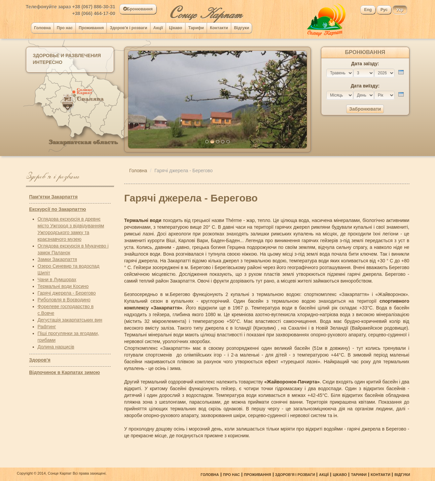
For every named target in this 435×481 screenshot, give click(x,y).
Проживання (91, 28)
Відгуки (241, 28)
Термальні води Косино (63, 286)
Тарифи (196, 28)
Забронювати (365, 109)
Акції (158, 28)
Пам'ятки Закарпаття (53, 196)
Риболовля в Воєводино (64, 299)
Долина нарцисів (56, 346)
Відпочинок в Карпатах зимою (64, 372)
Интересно (48, 62)
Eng (368, 9)
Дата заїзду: (365, 63)
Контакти (219, 28)
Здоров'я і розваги (128, 28)
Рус (384, 9)
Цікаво (175, 28)
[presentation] (401, 72)
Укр (399, 9)
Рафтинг (47, 326)
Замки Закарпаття (57, 259)
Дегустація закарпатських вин (70, 320)
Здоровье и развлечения (67, 55)
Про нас (65, 28)
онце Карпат (205, 11)
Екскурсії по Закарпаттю (57, 209)
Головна (42, 28)
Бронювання (138, 9)
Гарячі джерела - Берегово (67, 293)
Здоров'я (39, 360)
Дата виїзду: (365, 85)
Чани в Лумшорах (57, 279)
